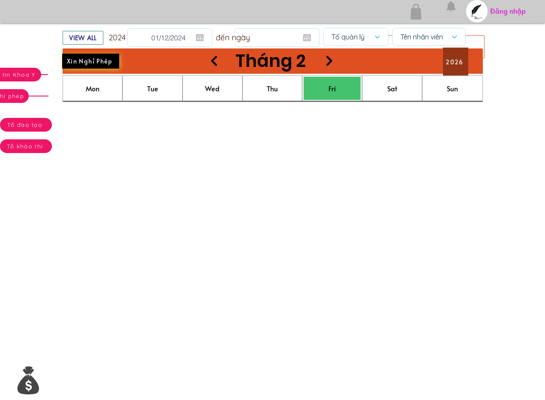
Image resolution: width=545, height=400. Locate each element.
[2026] (455, 62)
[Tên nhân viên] (429, 37)
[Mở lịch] (199, 37)
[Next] (329, 60)
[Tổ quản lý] (355, 37)
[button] (28, 380)
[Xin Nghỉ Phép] (90, 61)
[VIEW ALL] (83, 38)
